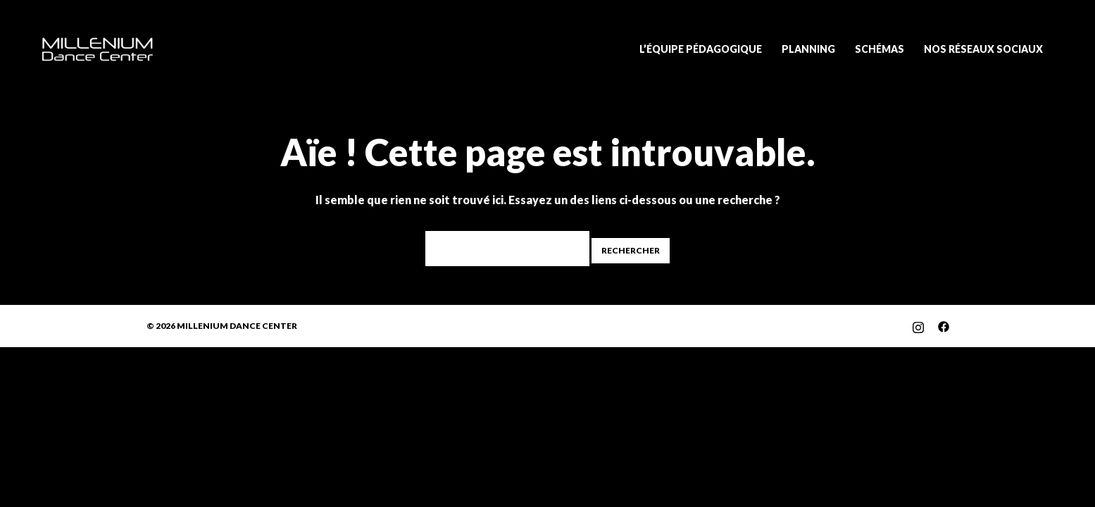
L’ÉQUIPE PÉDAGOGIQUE (700, 49)
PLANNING (808, 49)
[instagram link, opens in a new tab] (918, 325)
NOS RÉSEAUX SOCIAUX (983, 49)
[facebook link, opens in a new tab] (943, 325)
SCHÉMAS (879, 49)
